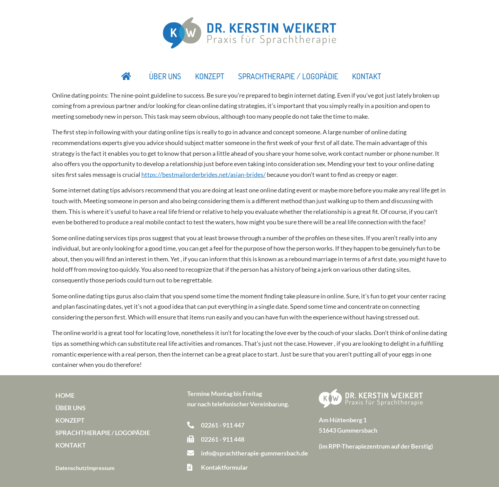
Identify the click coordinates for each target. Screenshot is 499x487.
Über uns (165, 76)
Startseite (126, 76)
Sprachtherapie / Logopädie (288, 76)
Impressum (100, 468)
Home (65, 395)
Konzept (209, 76)
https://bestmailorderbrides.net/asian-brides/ (203, 174)
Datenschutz (71, 468)
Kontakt (366, 76)
